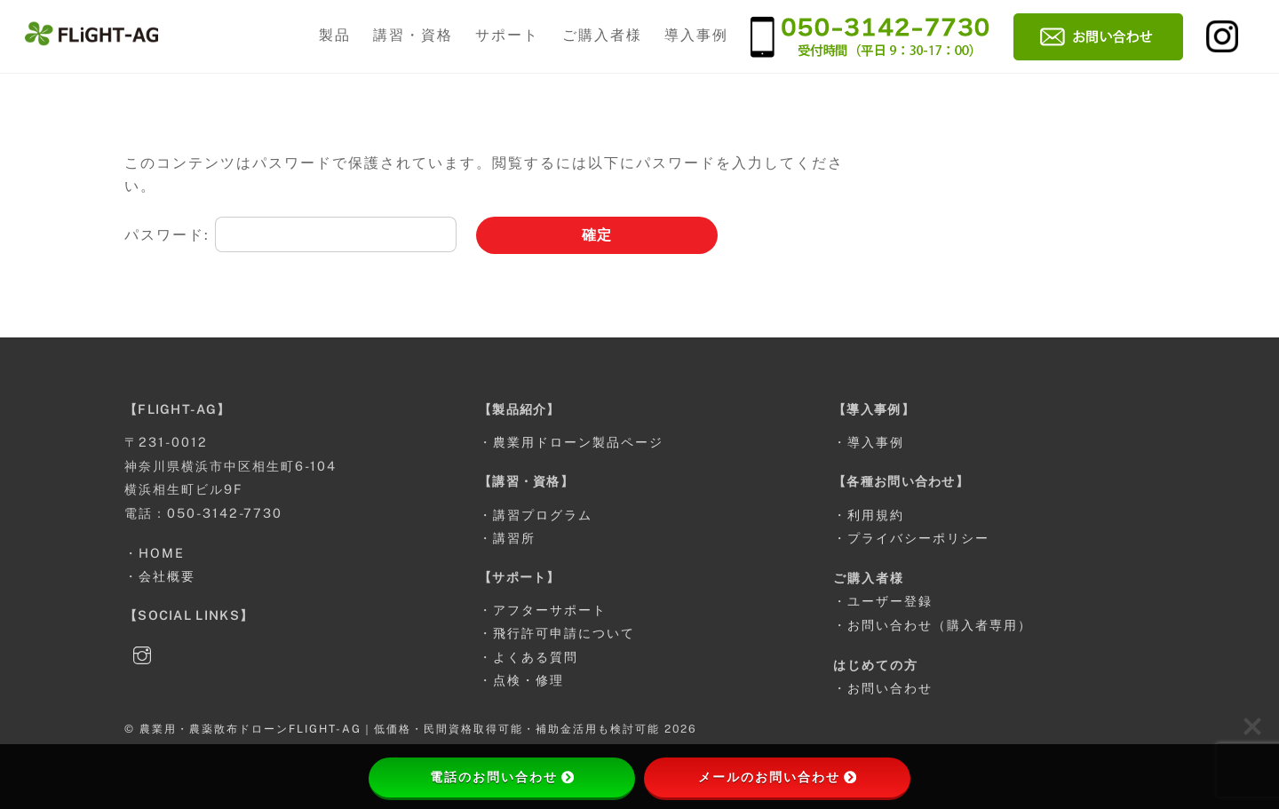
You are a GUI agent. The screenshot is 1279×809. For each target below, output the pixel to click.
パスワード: (290, 234)
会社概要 (167, 575)
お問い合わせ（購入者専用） (939, 624)
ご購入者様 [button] (602, 35)
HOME (162, 552)
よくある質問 (535, 656)
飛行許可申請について (564, 632)
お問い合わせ (890, 687)
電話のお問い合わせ (502, 777)
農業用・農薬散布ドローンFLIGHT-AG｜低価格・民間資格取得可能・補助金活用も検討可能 (399, 728)
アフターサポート (550, 609)
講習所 (514, 537)
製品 (335, 35)
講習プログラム (542, 514)
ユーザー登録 (890, 600)
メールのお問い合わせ (777, 777)
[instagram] (142, 653)
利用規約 (875, 514)
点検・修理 (528, 679)
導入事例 (696, 35)
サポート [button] (507, 35)
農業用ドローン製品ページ (578, 441)
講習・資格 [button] (413, 35)
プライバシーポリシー (918, 537)
